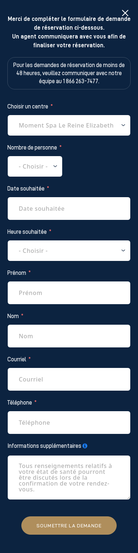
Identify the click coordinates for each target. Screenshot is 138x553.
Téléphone (19, 403)
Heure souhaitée (27, 232)
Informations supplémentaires (44, 446)
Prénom (16, 273)
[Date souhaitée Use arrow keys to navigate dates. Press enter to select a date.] (69, 208)
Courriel (16, 359)
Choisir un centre (27, 107)
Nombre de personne (32, 148)
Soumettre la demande (69, 525)
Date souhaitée (26, 189)
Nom (13, 316)
